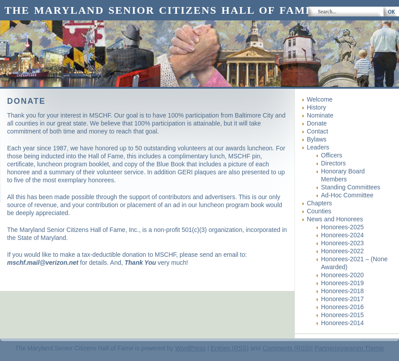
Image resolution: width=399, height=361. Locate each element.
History (316, 107)
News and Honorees (335, 219)
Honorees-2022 (342, 251)
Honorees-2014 (342, 322)
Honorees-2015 (342, 314)
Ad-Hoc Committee (347, 195)
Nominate (320, 115)
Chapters (319, 203)
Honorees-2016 (342, 306)
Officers (331, 155)
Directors (333, 163)
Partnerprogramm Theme (349, 348)
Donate (317, 123)
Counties (319, 211)
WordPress (190, 348)
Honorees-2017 (342, 298)
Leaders (318, 147)
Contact (317, 131)
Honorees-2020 (342, 275)
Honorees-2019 (342, 282)
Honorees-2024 (342, 235)
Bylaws (316, 139)
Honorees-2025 (342, 227)
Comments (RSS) (286, 348)
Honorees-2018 (342, 290)
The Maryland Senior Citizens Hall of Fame (158, 10)
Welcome (319, 99)
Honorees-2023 (342, 243)
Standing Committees (350, 187)
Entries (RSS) (230, 348)
